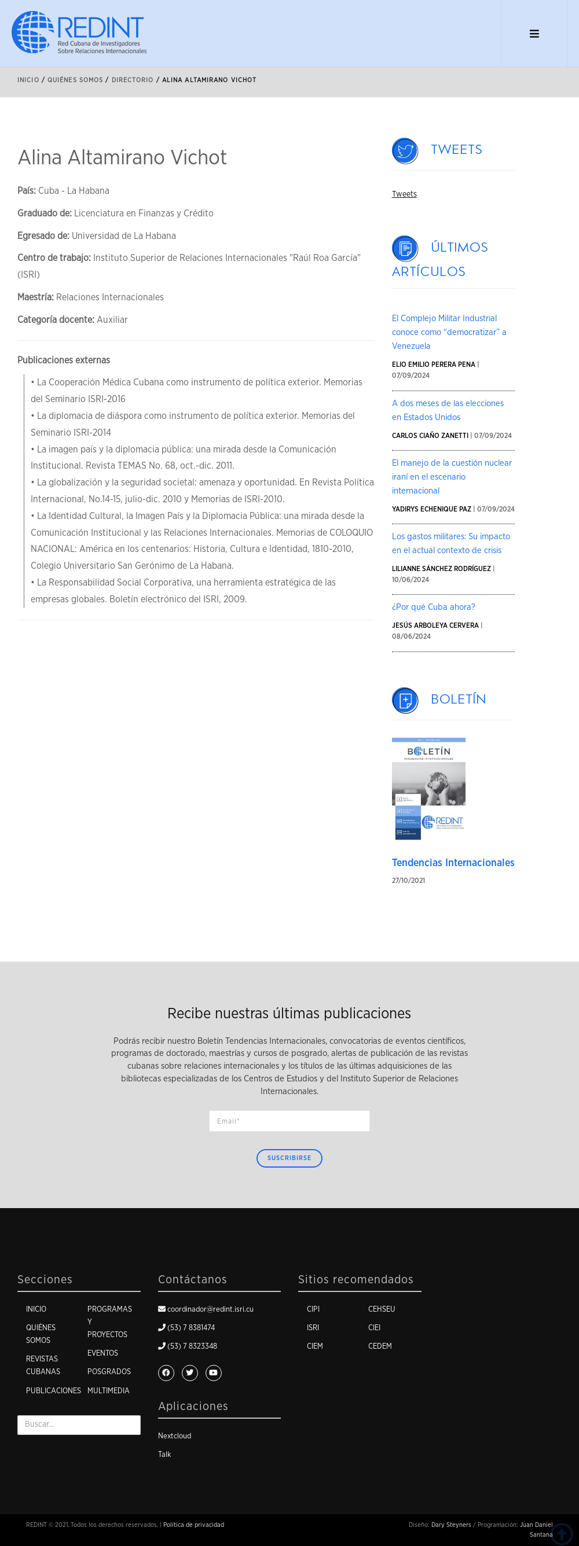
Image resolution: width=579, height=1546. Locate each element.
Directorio (133, 80)
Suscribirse (289, 1158)
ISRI (313, 1328)
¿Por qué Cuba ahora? (433, 607)
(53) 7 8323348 (192, 1346)
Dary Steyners (451, 1525)
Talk (164, 1455)
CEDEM (380, 1346)
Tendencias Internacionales (453, 863)
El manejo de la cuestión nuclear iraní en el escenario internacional (452, 477)
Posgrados (109, 1372)
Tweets (457, 149)
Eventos (102, 1353)
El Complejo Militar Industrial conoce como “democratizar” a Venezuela (449, 332)
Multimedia (108, 1391)
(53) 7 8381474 (191, 1328)
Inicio (28, 80)
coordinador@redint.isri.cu (210, 1309)
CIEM (315, 1346)
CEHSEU (381, 1309)
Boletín (459, 699)
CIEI (374, 1328)
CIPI (313, 1309)
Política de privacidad (193, 1525)
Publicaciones (53, 1391)
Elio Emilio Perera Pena (433, 364)
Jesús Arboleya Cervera (435, 625)
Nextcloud (174, 1436)
